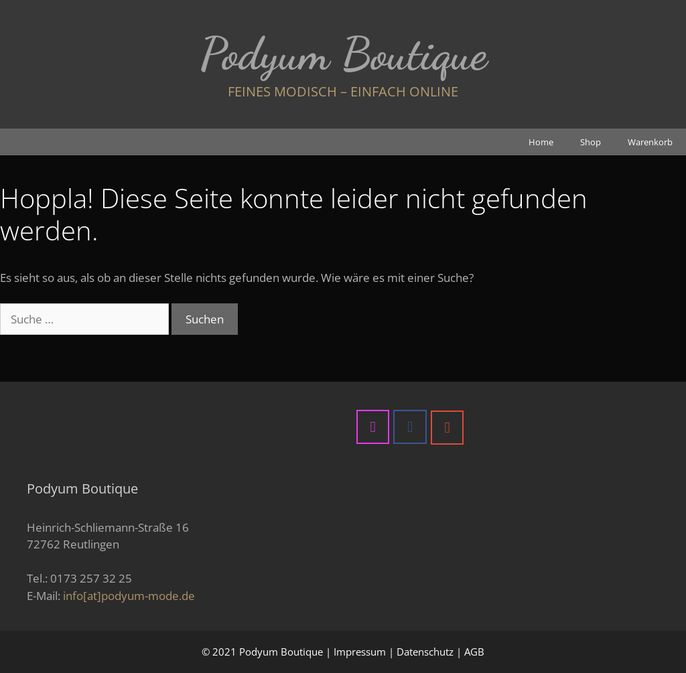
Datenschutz (425, 651)
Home (541, 142)
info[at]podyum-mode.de (129, 595)
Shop (590, 142)
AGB (474, 651)
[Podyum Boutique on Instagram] (372, 426)
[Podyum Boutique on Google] (447, 427)
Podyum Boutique (343, 53)
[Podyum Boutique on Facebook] (409, 426)
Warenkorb (650, 142)
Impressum (360, 651)
